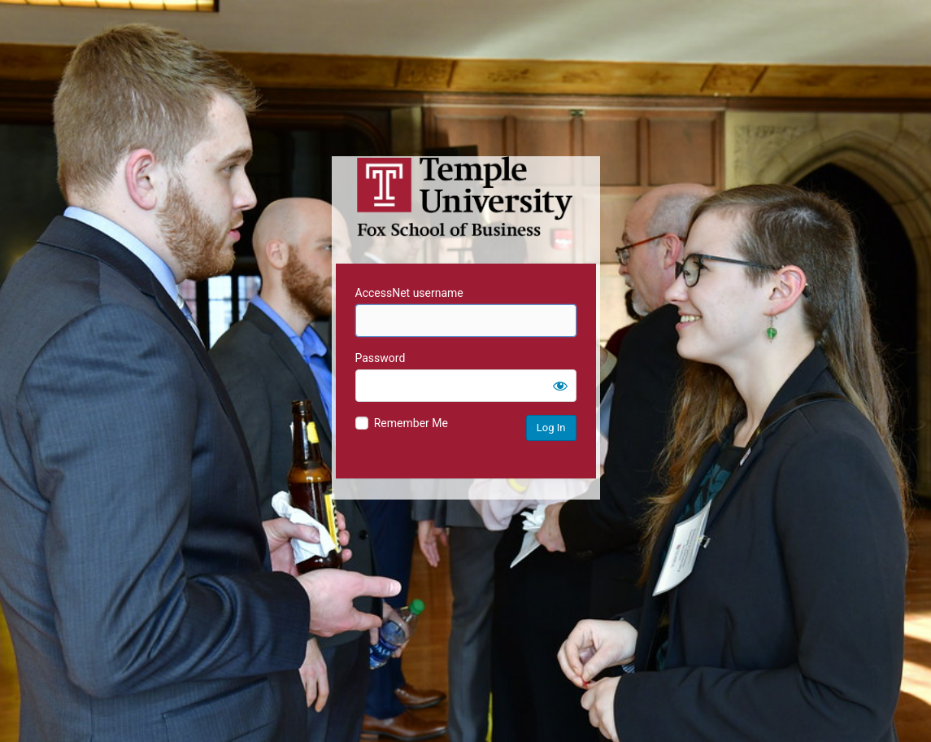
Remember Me (411, 423)
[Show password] (560, 385)
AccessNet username (409, 292)
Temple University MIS (466, 197)
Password (380, 357)
